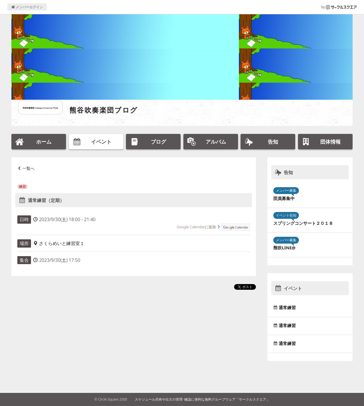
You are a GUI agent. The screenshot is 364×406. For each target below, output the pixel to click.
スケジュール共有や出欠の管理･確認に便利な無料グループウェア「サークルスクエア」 (202, 399)
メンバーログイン (27, 7)
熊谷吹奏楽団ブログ (103, 110)
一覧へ (28, 168)
